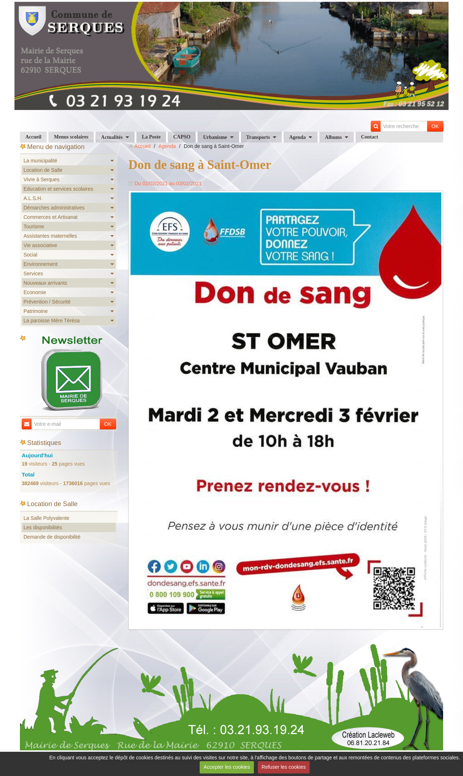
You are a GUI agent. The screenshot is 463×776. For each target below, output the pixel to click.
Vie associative (40, 245)
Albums (333, 137)
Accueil (33, 137)
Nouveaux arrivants (45, 283)
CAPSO (181, 137)
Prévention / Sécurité (47, 302)
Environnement (41, 264)
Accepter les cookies (227, 767)
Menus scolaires (71, 137)
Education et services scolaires (58, 189)
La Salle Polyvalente (46, 518)
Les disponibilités (43, 527)
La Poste (151, 137)
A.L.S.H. (33, 198)
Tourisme (34, 226)
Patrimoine (36, 311)
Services (33, 273)
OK (435, 126)
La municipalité (40, 161)
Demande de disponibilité (52, 537)
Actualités (112, 137)
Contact (369, 137)
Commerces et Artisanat (50, 217)
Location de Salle (43, 170)
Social (30, 255)
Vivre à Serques (41, 179)
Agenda (297, 137)
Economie (35, 292)
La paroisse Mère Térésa (52, 320)
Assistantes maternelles (50, 236)
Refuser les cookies (284, 767)
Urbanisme (215, 137)
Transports (258, 137)
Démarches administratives (54, 208)
